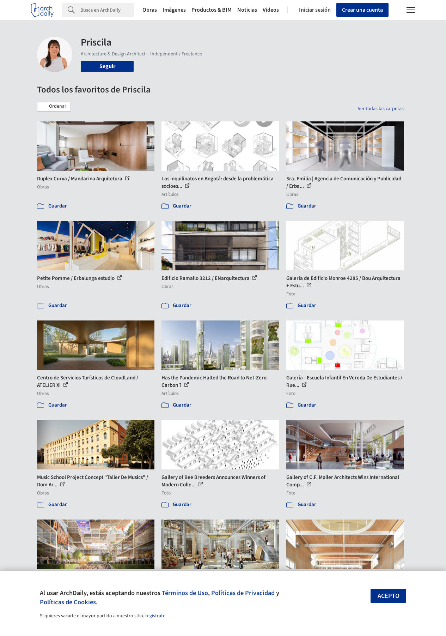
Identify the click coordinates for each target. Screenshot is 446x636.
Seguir (107, 66)
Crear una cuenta (362, 10)
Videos (271, 10)
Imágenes (174, 10)
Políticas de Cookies (68, 602)
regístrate (155, 615)
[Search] (107, 10)
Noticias (247, 10)
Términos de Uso (185, 593)
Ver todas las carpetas (381, 108)
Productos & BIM (211, 10)
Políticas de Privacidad (243, 593)
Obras (149, 10)
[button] (54, 107)
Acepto (388, 596)
